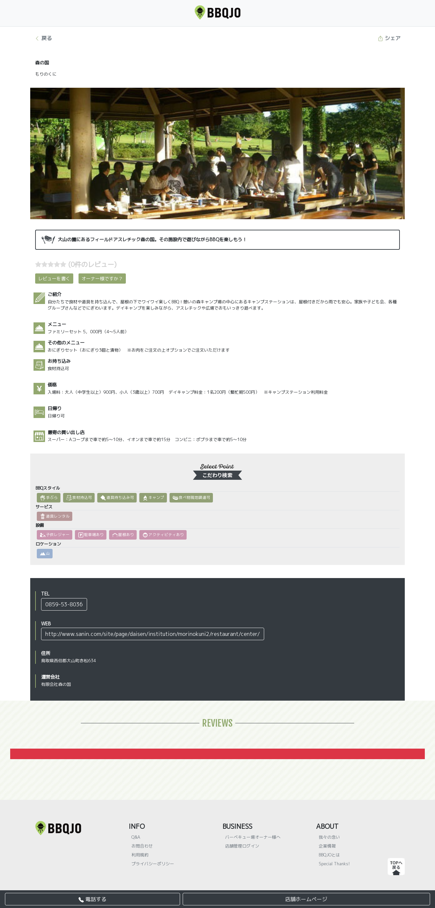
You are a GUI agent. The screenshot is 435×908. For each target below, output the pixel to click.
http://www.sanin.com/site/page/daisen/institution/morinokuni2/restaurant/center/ (152, 634)
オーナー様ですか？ (102, 278)
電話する (92, 899)
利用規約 (140, 855)
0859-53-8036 (64, 604)
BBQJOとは (329, 855)
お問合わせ (142, 846)
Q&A (135, 837)
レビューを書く (54, 278)
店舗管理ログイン (242, 846)
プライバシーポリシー (152, 864)
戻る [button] (43, 38)
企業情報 (327, 846)
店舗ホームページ (306, 899)
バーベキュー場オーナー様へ (253, 837)
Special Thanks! (334, 864)
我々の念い (329, 837)
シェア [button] (389, 38)
